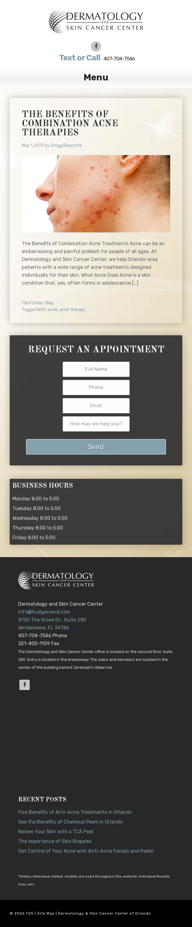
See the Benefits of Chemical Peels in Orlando (70, 822)
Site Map (46, 913)
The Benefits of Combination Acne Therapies (70, 123)
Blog (49, 303)
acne (53, 309)
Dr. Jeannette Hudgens (96, 21)
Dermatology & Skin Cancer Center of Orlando (104, 913)
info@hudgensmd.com (44, 612)
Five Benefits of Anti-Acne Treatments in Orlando (75, 812)
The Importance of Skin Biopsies (54, 841)
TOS (30, 913)
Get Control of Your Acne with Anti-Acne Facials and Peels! (86, 851)
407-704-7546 (96, 58)
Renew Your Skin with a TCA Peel (55, 831)
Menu (96, 77)
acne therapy (72, 309)
